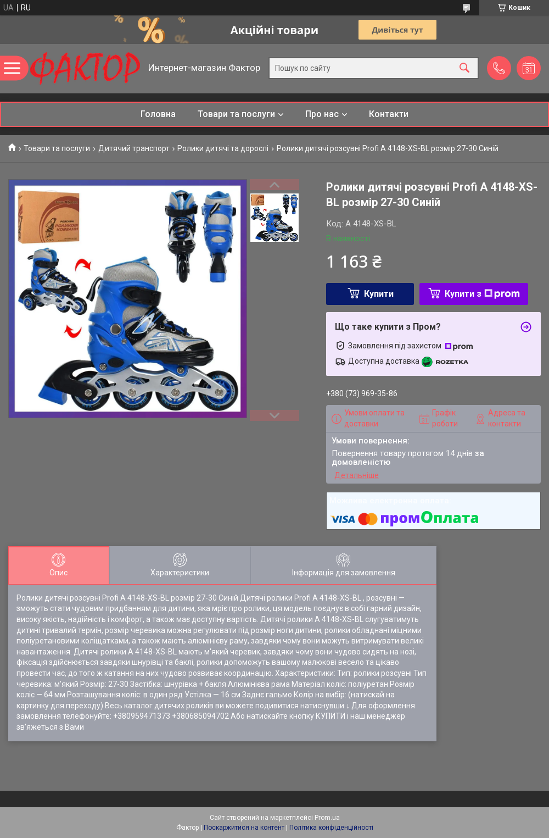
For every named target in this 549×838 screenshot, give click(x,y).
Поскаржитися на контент (244, 827)
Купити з (482, 293)
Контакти (388, 114)
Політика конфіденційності (331, 827)
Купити (379, 293)
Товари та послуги (236, 114)
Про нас (322, 114)
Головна (158, 114)
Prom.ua (327, 818)
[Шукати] (464, 68)
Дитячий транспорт (134, 148)
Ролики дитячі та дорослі (222, 148)
